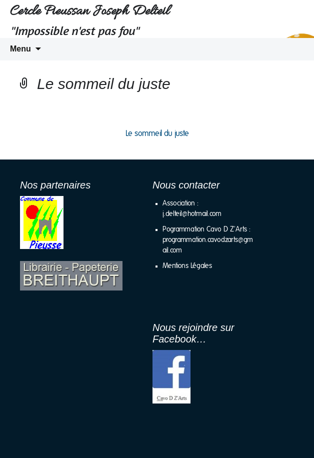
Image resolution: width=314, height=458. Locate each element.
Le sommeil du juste (157, 134)
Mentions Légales (187, 266)
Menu (20, 48)
